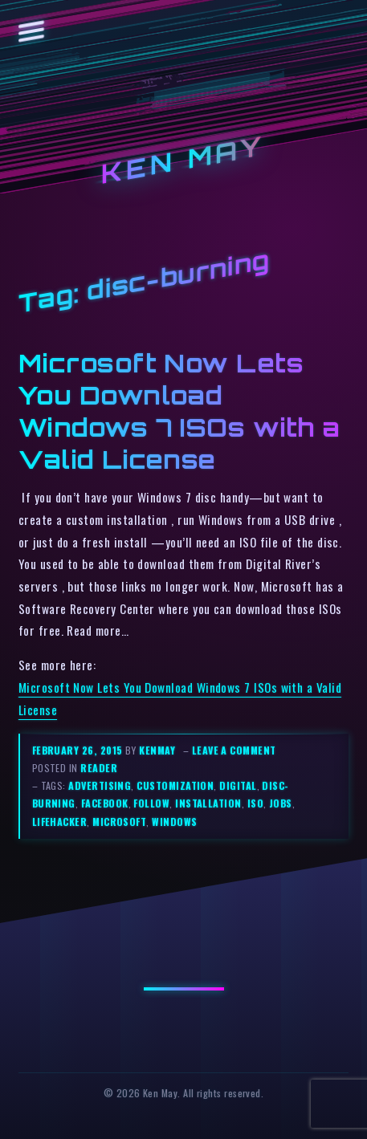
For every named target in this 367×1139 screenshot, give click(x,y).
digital (237, 785)
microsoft (119, 821)
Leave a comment (234, 750)
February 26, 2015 (78, 750)
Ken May (184, 161)
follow (151, 803)
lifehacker (60, 821)
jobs (280, 803)
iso (255, 803)
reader (98, 767)
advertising (99, 785)
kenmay (157, 750)
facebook (104, 803)
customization (175, 785)
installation (208, 803)
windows (174, 821)
